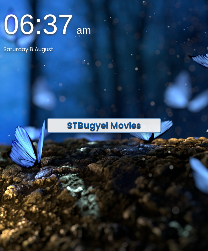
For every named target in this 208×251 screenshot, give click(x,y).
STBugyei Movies (104, 125)
